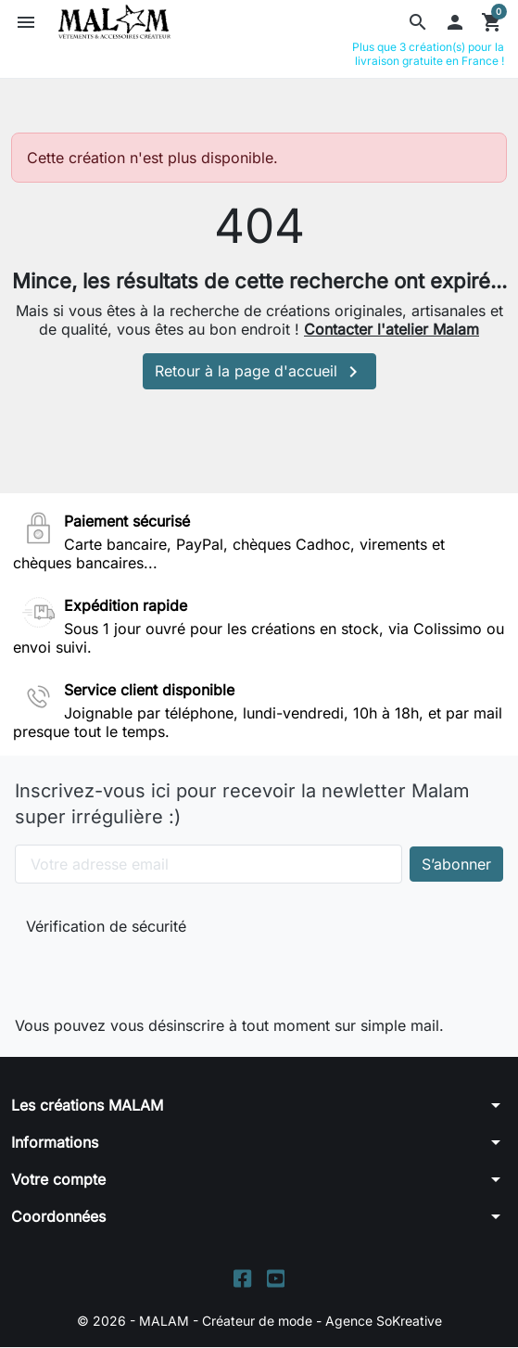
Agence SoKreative (383, 1321)
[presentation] (150, 972)
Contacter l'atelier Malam (391, 329)
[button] (418, 22)
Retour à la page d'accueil (259, 372)
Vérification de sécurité (106, 926)
